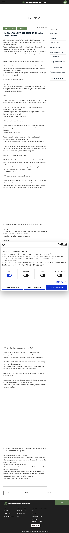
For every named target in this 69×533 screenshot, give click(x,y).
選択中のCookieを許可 (34, 287)
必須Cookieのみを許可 (13, 287)
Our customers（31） (57, 68)
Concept (6, 511)
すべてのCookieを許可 (56, 287)
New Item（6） (55, 38)
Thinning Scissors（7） (57, 48)
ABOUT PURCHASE (8, 516)
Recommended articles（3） (57, 73)
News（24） (54, 33)
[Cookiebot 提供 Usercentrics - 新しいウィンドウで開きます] (59, 244)
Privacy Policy (36, 516)
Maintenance (20, 508)
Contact (34, 513)
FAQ (17, 516)
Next (39, 493)
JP (31, 511)
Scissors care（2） (56, 43)
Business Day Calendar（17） (57, 62)
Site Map (34, 519)
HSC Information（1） (57, 79)
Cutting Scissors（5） (57, 52)
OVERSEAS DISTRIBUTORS (39, 508)
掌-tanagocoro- (36, 522)
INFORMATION (20, 513)
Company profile (22, 511)
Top (4, 508)
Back (10, 493)
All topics (25, 493)
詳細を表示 (60, 282)
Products (7, 513)
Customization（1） (56, 57)
